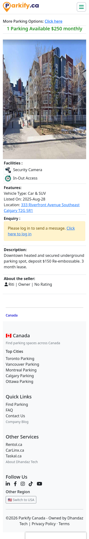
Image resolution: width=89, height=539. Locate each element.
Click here (53, 21)
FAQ (9, 410)
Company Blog (17, 421)
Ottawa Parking (19, 381)
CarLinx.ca (15, 450)
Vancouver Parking (22, 364)
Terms (64, 523)
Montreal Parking (21, 370)
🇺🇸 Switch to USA (21, 499)
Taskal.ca (14, 456)
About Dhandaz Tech (22, 462)
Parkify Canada (32, 518)
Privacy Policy (44, 523)
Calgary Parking (20, 375)
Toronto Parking (20, 358)
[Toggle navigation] (81, 7)
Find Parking (17, 404)
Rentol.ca (14, 444)
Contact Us (15, 415)
